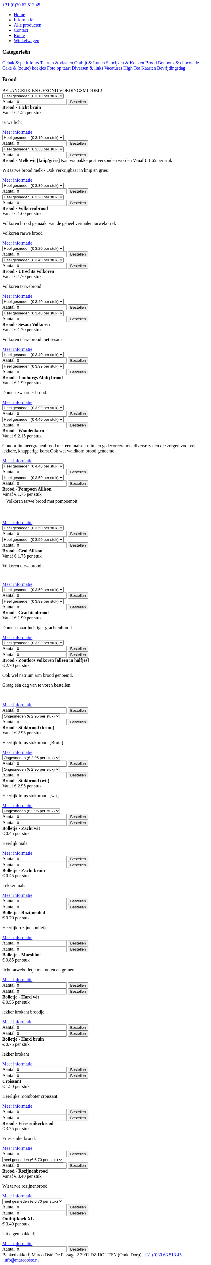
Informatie (23, 19)
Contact (21, 30)
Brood (151, 62)
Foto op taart (59, 68)
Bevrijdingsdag (171, 68)
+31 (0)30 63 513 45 (21, 4)
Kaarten (148, 68)
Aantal (8, 101)
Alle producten (27, 25)
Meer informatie (17, 132)
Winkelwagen (26, 40)
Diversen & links (87, 68)
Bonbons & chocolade (178, 62)
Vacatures (113, 68)
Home (19, 14)
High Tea (131, 68)
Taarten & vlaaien (56, 62)
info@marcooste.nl (21, 1259)
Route (19, 35)
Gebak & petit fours (20, 62)
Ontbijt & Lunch (89, 62)
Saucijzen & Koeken (125, 62)
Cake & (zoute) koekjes (24, 68)
